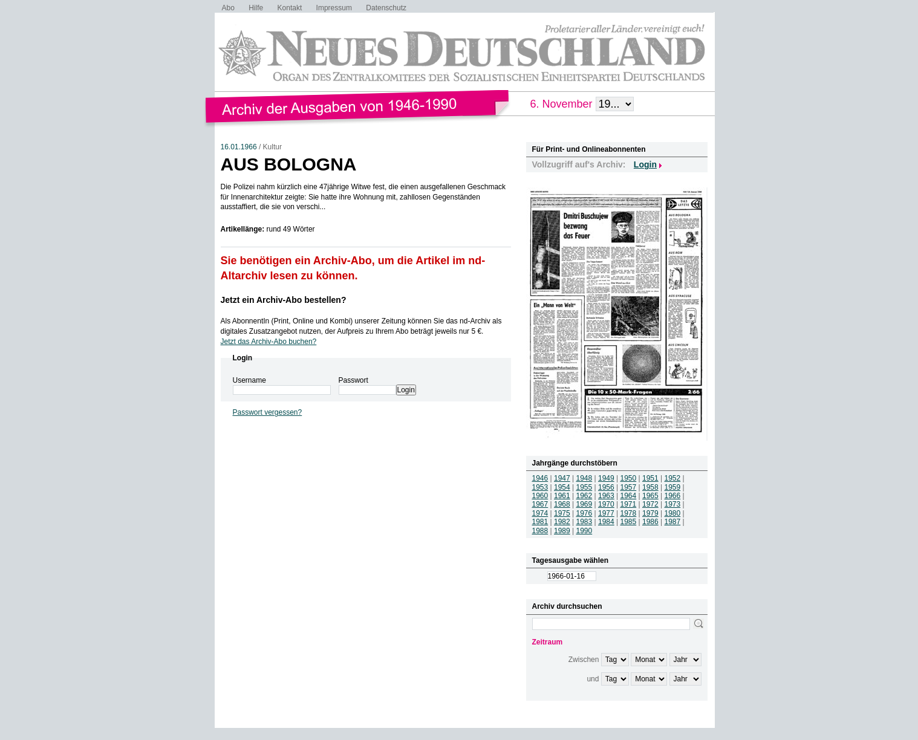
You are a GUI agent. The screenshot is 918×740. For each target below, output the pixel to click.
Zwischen (583, 659)
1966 (673, 496)
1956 (606, 487)
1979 (650, 513)
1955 (584, 487)
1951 (650, 478)
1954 (562, 487)
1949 (606, 478)
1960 (540, 496)
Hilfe (256, 8)
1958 (650, 487)
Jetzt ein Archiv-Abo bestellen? (284, 300)
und (593, 679)
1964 (628, 496)
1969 (584, 504)
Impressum (334, 8)
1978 (628, 513)
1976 (584, 513)
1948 (584, 478)
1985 (628, 522)
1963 (606, 496)
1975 (562, 513)
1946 (540, 478)
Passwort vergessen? (267, 412)
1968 (562, 504)
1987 (673, 522)
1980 (673, 513)
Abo (228, 8)
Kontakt (290, 8)
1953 (540, 487)
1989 (562, 531)
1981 (540, 522)
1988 (540, 531)
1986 (650, 522)
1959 (673, 487)
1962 (584, 496)
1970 (606, 504)
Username (249, 380)
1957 (628, 487)
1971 (628, 504)
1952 (673, 478)
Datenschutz (386, 8)
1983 (584, 522)
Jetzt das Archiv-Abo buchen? (269, 341)
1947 (562, 478)
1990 (584, 531)
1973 (673, 504)
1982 (562, 522)
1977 (606, 513)
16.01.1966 (239, 147)
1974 (540, 513)
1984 (606, 522)
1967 (540, 504)
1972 (650, 504)
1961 (562, 496)
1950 (628, 478)
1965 (650, 496)
